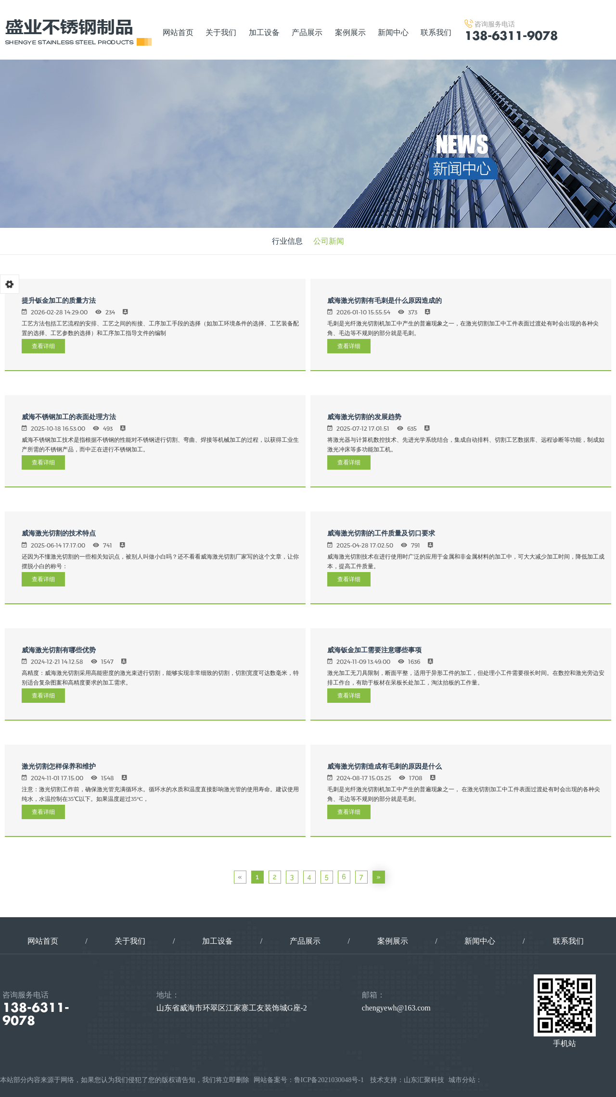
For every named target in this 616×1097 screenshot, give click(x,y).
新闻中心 (393, 32)
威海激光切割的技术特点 (59, 533)
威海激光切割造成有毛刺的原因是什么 (384, 766)
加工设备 (264, 32)
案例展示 (350, 32)
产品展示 (307, 32)
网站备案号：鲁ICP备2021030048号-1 (309, 1080)
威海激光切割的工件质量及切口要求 (381, 533)
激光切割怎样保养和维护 (59, 766)
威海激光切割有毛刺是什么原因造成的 (384, 300)
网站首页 (178, 32)
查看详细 (43, 345)
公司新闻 (328, 241)
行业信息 (287, 241)
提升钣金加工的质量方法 (59, 300)
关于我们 (220, 32)
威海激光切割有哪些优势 (59, 650)
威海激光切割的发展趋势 (364, 417)
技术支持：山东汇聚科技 (407, 1080)
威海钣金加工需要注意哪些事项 (374, 650)
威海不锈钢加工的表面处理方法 (69, 417)
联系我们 (436, 32)
